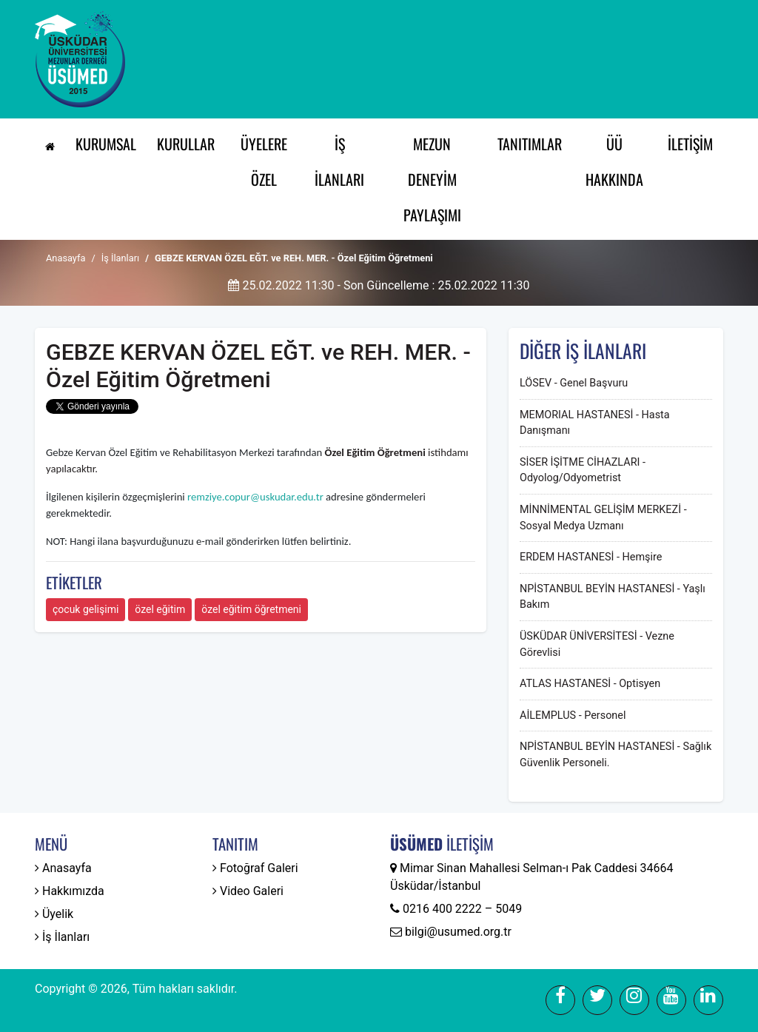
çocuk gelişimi (85, 609)
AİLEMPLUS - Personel (572, 715)
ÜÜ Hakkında (614, 161)
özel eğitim (160, 609)
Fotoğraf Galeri (255, 868)
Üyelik (54, 914)
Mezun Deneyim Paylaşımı (432, 179)
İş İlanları (339, 161)
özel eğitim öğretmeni (251, 609)
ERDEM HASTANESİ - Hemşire (591, 557)
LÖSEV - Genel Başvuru (574, 383)
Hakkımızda (69, 891)
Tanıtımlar (529, 144)
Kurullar (186, 144)
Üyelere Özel (264, 161)
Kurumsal (106, 144)
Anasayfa (65, 258)
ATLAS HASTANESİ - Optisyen (590, 683)
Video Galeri (248, 891)
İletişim (690, 144)
